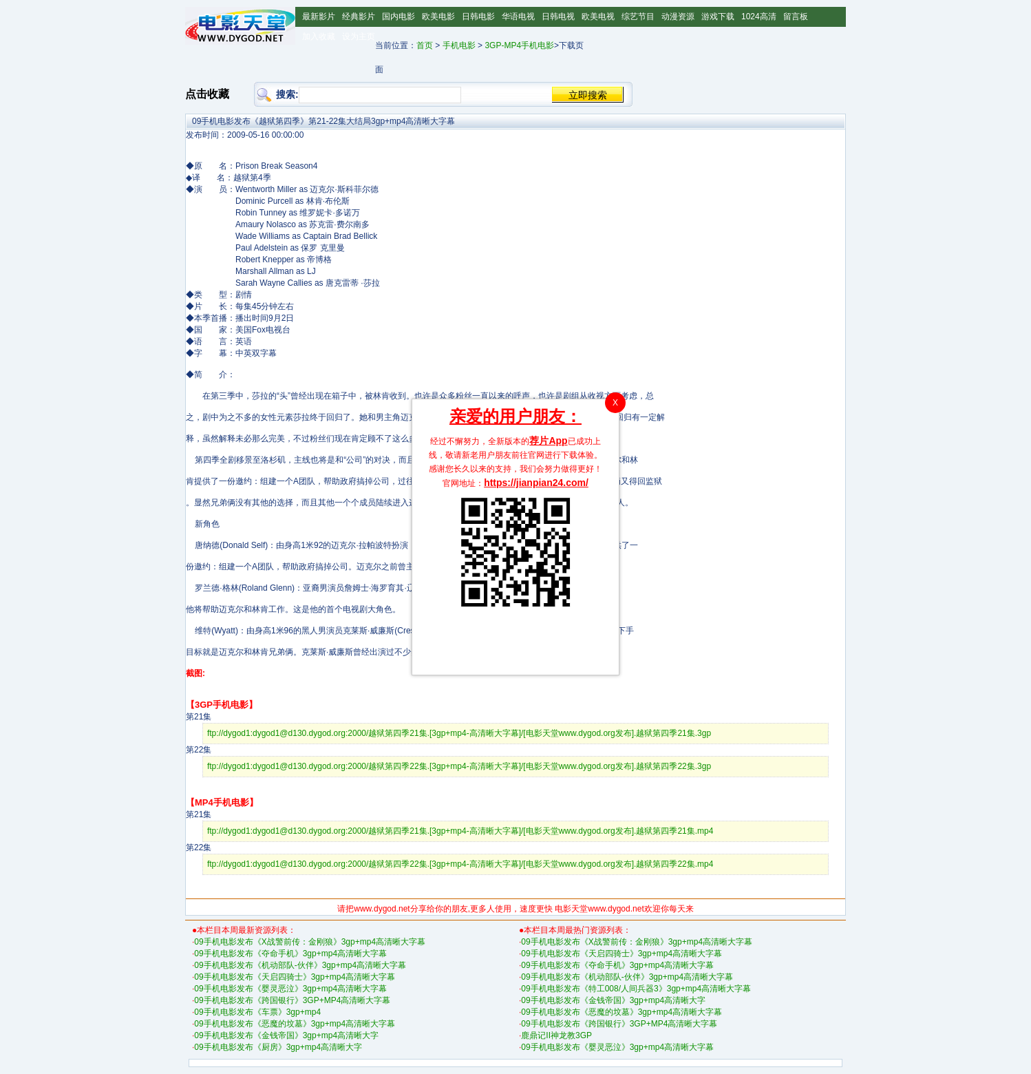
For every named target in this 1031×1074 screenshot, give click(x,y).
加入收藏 (318, 36)
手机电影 (459, 45)
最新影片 (318, 16)
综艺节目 (638, 16)
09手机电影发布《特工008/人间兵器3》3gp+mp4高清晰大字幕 (636, 988)
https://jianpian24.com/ (536, 482)
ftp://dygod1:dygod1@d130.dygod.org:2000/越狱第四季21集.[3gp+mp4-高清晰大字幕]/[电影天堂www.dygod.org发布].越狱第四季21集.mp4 (460, 831)
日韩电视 (558, 16)
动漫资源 (677, 16)
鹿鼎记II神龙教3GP (556, 1035)
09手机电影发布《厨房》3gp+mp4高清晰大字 (278, 1047)
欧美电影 (438, 16)
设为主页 (358, 36)
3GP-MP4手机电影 (519, 45)
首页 (424, 45)
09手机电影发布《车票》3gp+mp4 (257, 1012)
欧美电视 (598, 16)
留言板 (795, 16)
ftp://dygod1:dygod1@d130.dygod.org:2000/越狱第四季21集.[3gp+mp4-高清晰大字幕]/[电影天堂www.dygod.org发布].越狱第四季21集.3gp (459, 733)
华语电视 (518, 16)
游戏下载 (717, 16)
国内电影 (398, 16)
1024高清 (758, 16)
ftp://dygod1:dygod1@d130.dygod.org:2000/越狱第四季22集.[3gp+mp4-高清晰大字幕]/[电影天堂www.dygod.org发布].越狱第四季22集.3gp (459, 766)
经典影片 (358, 16)
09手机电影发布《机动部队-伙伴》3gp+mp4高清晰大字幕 (300, 965)
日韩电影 (478, 16)
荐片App (548, 440)
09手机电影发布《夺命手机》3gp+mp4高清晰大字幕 (290, 953)
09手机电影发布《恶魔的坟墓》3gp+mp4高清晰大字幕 (294, 1024)
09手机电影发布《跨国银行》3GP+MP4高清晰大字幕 (292, 1000)
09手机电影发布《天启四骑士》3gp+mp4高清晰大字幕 (294, 977)
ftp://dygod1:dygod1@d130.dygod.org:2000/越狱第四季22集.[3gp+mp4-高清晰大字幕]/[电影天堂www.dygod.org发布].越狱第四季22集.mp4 (460, 864)
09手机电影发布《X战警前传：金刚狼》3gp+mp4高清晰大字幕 (309, 942)
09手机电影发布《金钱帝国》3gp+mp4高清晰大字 (286, 1035)
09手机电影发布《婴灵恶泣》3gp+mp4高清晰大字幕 (290, 988)
